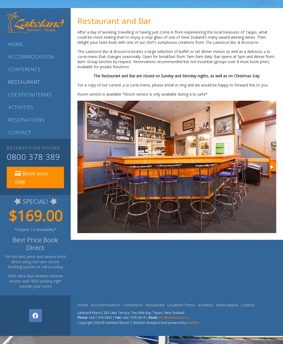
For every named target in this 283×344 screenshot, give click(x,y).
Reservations (26, 120)
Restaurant (24, 82)
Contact (19, 132)
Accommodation (31, 56)
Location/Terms (30, 94)
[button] (271, 167)
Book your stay (31, 177)
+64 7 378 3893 (100, 317)
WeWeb (193, 322)
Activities (21, 107)
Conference (24, 69)
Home (15, 44)
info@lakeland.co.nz (173, 317)
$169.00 (35, 215)
